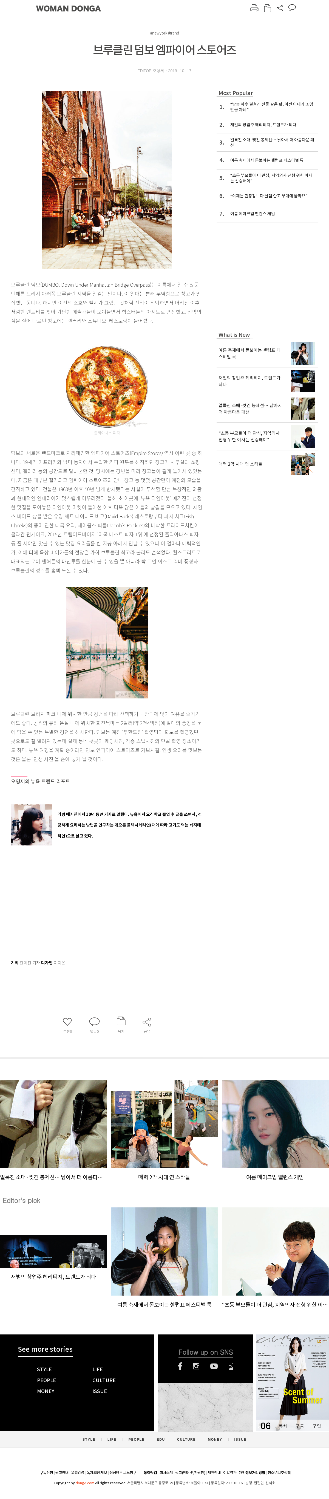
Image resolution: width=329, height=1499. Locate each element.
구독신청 (46, 1472)
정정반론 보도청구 (122, 1472)
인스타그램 (196, 1366)
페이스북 (180, 1366)
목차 (282, 1426)
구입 (316, 1426)
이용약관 (229, 1472)
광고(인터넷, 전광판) (190, 1472)
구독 (299, 1426)
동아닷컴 (150, 1473)
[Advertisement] (93, 901)
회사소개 (166, 1472)
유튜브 (214, 1366)
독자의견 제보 (97, 1472)
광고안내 (62, 1472)
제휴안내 (214, 1472)
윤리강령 (77, 1472)
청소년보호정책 (279, 1472)
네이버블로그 (231, 1366)
